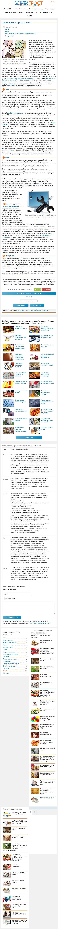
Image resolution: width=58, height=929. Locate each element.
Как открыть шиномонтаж (16, 865)
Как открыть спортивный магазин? (18, 365)
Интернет (6, 645)
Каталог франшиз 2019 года (14, 12)
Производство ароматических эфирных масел (20, 346)
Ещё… (51, 12)
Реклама (29, 15)
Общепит (6, 656)
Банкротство (29, 12)
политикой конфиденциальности (40, 623)
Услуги (5, 670)
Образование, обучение (10, 654)
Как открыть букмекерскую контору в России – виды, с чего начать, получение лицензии (15, 847)
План (7, 29)
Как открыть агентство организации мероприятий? (47, 718)
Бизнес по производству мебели (47, 675)
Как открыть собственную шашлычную (45, 374)
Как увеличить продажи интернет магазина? (47, 420)
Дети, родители (8, 640)
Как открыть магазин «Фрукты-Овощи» (47, 773)
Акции (7, 31)
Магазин (5, 649)
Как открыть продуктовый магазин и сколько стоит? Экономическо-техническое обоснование (43, 693)
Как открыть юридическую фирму (19, 913)
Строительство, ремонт (10, 666)
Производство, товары (10, 659)
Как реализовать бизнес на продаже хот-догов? (47, 411)
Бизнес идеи (23, 9)
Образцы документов (41, 12)
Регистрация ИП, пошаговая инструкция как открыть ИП (19, 821)
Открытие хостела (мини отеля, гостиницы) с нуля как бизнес (47, 791)
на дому (4, 84)
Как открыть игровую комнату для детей (47, 765)
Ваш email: (29, 296)
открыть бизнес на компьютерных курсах (20, 78)
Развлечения (7, 661)
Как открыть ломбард (47, 798)
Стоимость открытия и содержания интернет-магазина (19, 921)
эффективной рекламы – (16, 113)
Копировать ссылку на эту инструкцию (29, 293)
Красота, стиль (8, 647)
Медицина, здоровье (9, 652)
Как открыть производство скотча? (45, 392)
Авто (4, 638)
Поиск (52, 5)
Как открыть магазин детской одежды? (18, 836)
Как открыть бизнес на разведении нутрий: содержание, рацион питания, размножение (47, 759)
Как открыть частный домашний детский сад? (47, 328)
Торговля (6, 668)
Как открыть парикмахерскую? (46, 733)
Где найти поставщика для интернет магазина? (47, 702)
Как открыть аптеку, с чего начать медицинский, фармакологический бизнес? (42, 651)
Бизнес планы (49, 9)
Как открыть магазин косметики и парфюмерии (47, 355)
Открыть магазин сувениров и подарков (20, 374)
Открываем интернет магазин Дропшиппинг (19, 813)
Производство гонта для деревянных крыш (20, 429)
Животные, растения (9, 642)
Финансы (15, 9)
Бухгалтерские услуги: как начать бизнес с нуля (47, 782)
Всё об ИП (7, 9)
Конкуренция (9, 36)
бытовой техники (12, 85)
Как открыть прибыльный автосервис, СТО (17, 898)
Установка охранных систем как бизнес (20, 337)
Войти (52, 2)
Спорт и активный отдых (11, 663)
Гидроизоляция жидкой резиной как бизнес (47, 401)
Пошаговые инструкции (36, 9)
